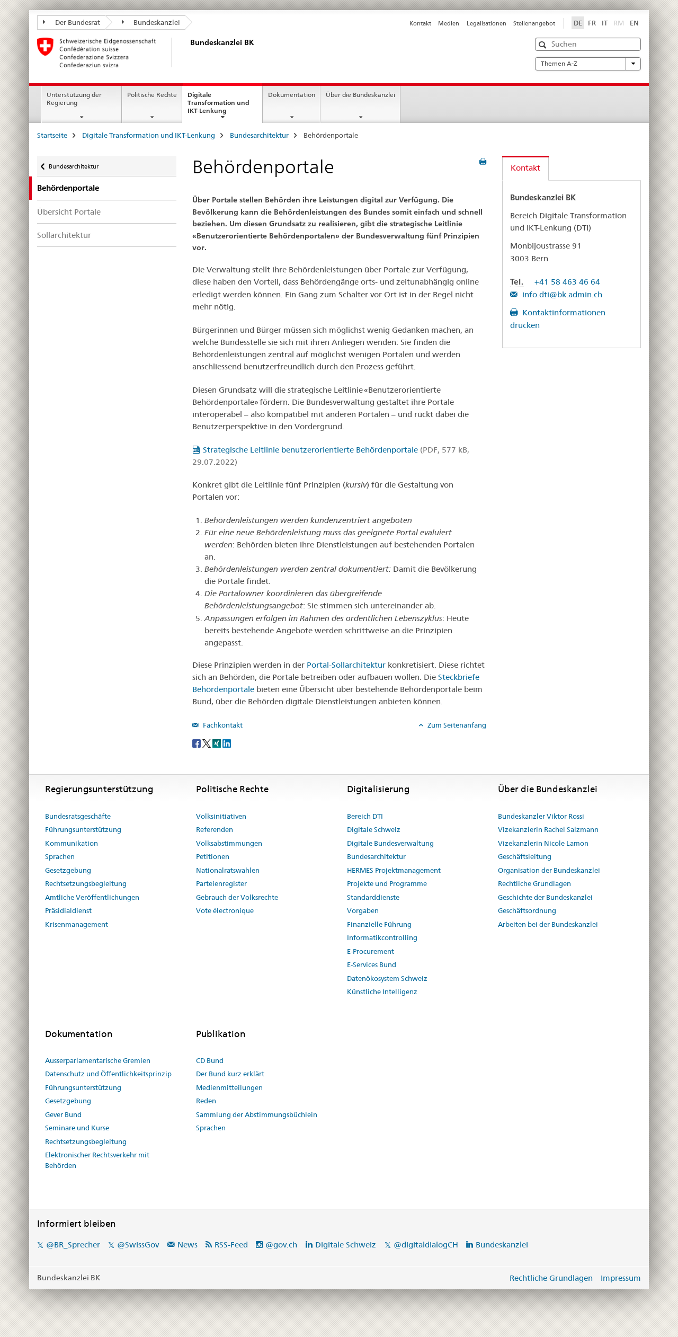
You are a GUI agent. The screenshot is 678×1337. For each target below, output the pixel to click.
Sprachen (60, 856)
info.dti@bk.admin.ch (561, 294)
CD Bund (210, 1060)
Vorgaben (363, 910)
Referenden (214, 829)
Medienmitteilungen (229, 1087)
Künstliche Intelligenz (382, 991)
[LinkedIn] (226, 742)
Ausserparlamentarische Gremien (97, 1060)
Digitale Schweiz (373, 829)
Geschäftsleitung (524, 856)
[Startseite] (188, 52)
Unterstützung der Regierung (74, 99)
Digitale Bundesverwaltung (390, 843)
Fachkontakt (222, 725)
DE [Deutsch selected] (578, 23)
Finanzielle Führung (379, 924)
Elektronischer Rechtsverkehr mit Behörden (97, 1160)
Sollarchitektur (64, 235)
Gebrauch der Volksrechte (237, 897)
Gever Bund (63, 1114)
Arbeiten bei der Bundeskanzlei (548, 924)
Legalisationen (486, 23)
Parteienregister (221, 883)
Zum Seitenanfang (456, 725)
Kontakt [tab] (525, 168)
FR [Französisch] (592, 23)
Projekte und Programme (387, 883)
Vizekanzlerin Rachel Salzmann (548, 829)
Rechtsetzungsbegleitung (86, 883)
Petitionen (212, 856)
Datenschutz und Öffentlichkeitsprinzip (108, 1073)
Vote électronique (225, 910)
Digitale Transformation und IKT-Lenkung (218, 106)
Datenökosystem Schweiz (387, 978)
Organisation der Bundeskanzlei (549, 870)
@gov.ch (281, 1244)
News (187, 1244)
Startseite (52, 135)
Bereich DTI (365, 816)
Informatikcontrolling (382, 937)
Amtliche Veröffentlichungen (92, 897)
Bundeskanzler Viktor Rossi (541, 816)
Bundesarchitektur (259, 135)
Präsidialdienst (68, 910)
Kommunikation (71, 843)
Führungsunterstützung (83, 829)
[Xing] (217, 742)
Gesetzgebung (68, 870)
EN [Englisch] (634, 23)
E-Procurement (370, 951)
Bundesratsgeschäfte (78, 816)
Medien (448, 23)
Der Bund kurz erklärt (230, 1073)
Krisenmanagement (76, 924)
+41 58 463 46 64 (567, 282)
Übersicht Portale (69, 212)
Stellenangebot (534, 23)
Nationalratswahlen (228, 870)
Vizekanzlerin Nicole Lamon (543, 843)
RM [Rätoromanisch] (619, 22)
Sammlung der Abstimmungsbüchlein (256, 1114)
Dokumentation (291, 95)
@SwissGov (138, 1244)
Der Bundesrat (71, 22)
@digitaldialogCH (426, 1244)
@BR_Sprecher (73, 1244)
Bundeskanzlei (151, 22)
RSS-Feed (231, 1244)
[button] (544, 44)
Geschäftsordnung (527, 910)
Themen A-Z (588, 63)
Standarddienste (373, 897)
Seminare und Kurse (77, 1127)
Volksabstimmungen (229, 843)
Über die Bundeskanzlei (360, 95)
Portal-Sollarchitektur (346, 665)
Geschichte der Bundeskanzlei (545, 897)
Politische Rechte (152, 95)
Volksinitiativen (221, 816)
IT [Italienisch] (605, 23)
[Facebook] (197, 742)
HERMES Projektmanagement (394, 870)
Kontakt (420, 23)
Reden (206, 1100)
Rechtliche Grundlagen (534, 883)
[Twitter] (207, 742)
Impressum (621, 1278)
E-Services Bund (371, 964)
